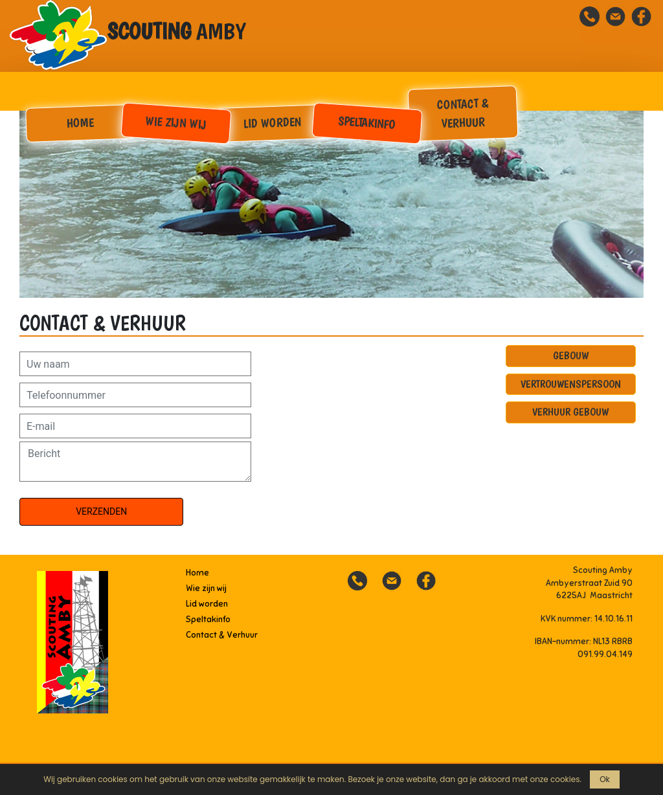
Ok (605, 779)
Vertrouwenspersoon (571, 383)
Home (81, 122)
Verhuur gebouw (570, 411)
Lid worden (272, 122)
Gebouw (571, 355)
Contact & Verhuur (462, 113)
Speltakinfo (367, 122)
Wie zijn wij (175, 122)
